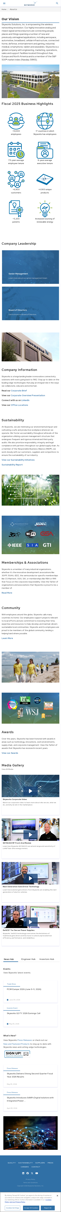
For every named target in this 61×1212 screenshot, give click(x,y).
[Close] (57, 1195)
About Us (13, 9)
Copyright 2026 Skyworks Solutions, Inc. (30, 1186)
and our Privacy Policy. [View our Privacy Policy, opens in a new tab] (17, 1202)
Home (4, 9)
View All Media (7, 769)
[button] (57, 3)
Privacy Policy (30, 1179)
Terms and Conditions (30, 1182)
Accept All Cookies (31, 1208)
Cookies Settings (12, 1208)
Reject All (47, 1208)
